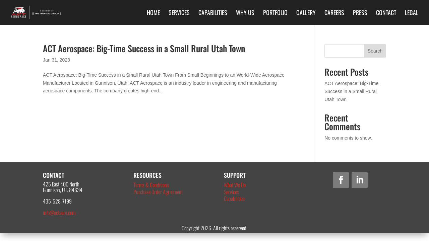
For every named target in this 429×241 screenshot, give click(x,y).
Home (153, 13)
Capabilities (212, 13)
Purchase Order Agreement (158, 192)
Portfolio (275, 13)
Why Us (245, 13)
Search (375, 51)
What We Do (235, 185)
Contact (386, 13)
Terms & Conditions (151, 185)
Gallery (306, 13)
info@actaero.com (59, 213)
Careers (334, 13)
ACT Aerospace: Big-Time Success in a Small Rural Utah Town (144, 48)
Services (179, 13)
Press (360, 13)
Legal (411, 13)
